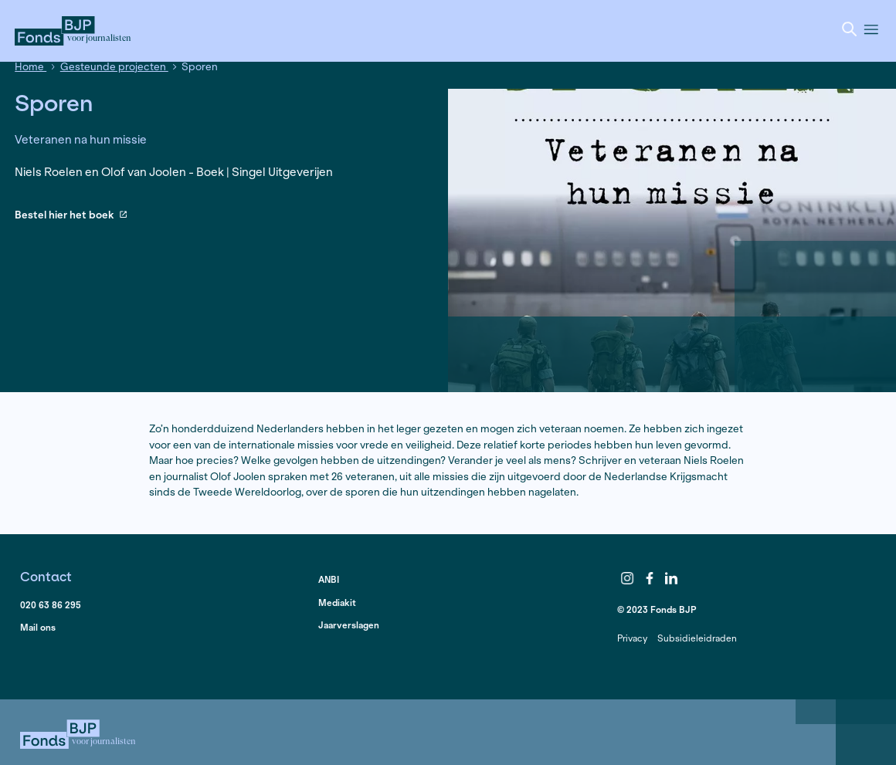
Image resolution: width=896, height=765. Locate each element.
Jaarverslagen (348, 625)
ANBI (328, 579)
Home (30, 66)
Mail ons (38, 627)
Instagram (627, 579)
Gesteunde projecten (114, 66)
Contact (46, 576)
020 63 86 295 (50, 605)
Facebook (650, 579)
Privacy (632, 638)
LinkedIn (672, 579)
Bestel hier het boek (71, 216)
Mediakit (337, 602)
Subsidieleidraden (697, 638)
